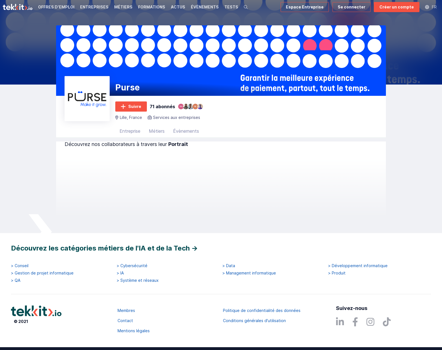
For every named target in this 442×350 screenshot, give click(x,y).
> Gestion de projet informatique (42, 273)
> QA (15, 280)
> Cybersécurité (132, 265)
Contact (125, 320)
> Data (228, 265)
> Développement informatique (358, 265)
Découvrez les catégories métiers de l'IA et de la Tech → (104, 248)
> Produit (337, 273)
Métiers (157, 131)
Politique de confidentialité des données (261, 310)
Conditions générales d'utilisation (254, 320)
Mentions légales (134, 330)
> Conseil (19, 265)
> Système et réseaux (138, 280)
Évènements (186, 131)
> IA (120, 273)
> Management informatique (249, 273)
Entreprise (130, 131)
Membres (126, 310)
